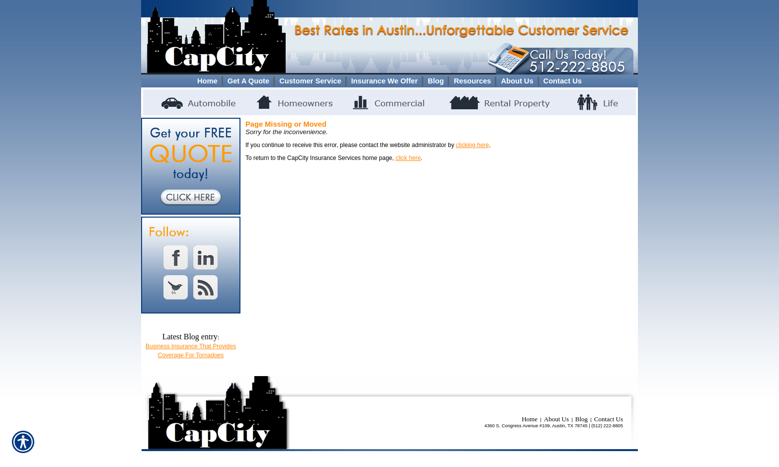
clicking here (472, 145)
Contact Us (608, 419)
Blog (581, 419)
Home (530, 419)
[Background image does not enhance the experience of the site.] (389, 81)
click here (408, 158)
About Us (556, 419)
